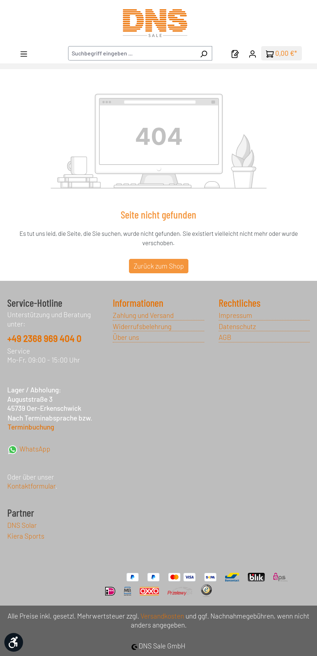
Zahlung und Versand (143, 315)
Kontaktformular (31, 486)
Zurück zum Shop (159, 266)
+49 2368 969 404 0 (44, 338)
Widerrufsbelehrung (142, 326)
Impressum (235, 315)
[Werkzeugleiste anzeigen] (13, 642)
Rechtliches (239, 302)
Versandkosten (162, 616)
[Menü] (23, 53)
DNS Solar (22, 525)
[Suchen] (203, 53)
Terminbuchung (31, 427)
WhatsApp (28, 449)
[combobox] (132, 53)
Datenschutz (237, 326)
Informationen (138, 302)
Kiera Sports (25, 536)
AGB (225, 337)
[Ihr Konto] (252, 53)
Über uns (126, 337)
